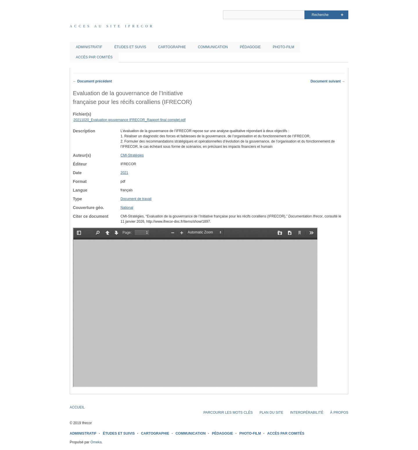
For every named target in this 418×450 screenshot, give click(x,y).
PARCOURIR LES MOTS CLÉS (228, 413)
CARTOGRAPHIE (172, 47)
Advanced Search (342, 14)
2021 (124, 173)
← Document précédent (92, 81)
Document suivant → (328, 81)
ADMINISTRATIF (89, 47)
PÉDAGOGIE (250, 47)
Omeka (96, 442)
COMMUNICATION (213, 47)
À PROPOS (339, 413)
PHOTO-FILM (283, 47)
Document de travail (136, 199)
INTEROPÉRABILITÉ (306, 413)
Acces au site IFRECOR (112, 26)
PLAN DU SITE (271, 413)
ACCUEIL (77, 407)
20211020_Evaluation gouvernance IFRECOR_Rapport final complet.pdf (129, 120)
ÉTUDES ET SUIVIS (130, 47)
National (126, 208)
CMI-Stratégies (132, 155)
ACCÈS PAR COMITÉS (94, 57)
